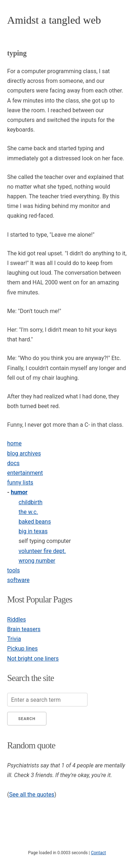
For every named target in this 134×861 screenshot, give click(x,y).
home (14, 443)
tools (13, 570)
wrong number (37, 560)
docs (13, 463)
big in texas (33, 531)
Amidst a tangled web (54, 20)
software (18, 580)
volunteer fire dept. (42, 551)
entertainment (25, 472)
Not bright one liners (33, 658)
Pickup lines (22, 648)
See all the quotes (31, 794)
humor (19, 492)
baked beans (35, 521)
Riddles (16, 619)
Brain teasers (23, 629)
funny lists (20, 482)
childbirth (31, 502)
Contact (98, 852)
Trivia (14, 638)
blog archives (24, 453)
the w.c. (28, 511)
